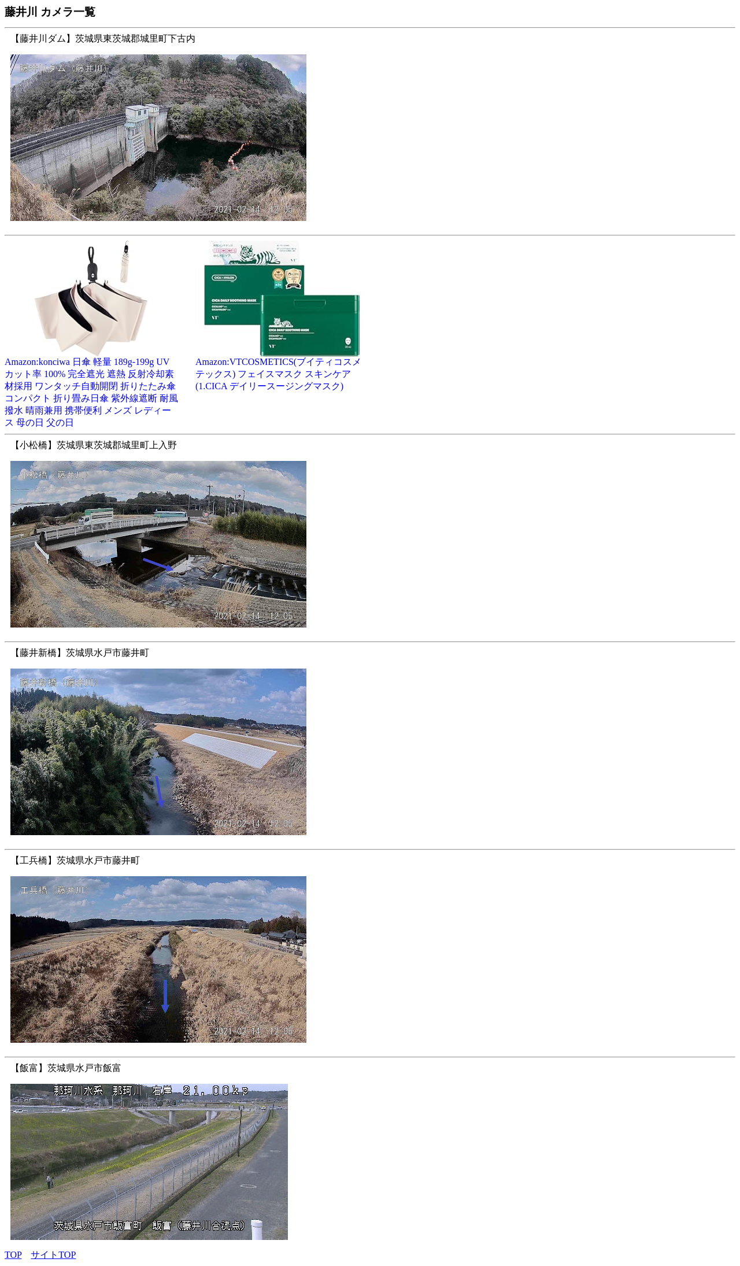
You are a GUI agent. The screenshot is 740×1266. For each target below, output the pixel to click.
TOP (13, 1255)
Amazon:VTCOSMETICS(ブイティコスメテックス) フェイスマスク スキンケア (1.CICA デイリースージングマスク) (282, 369)
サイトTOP (53, 1255)
